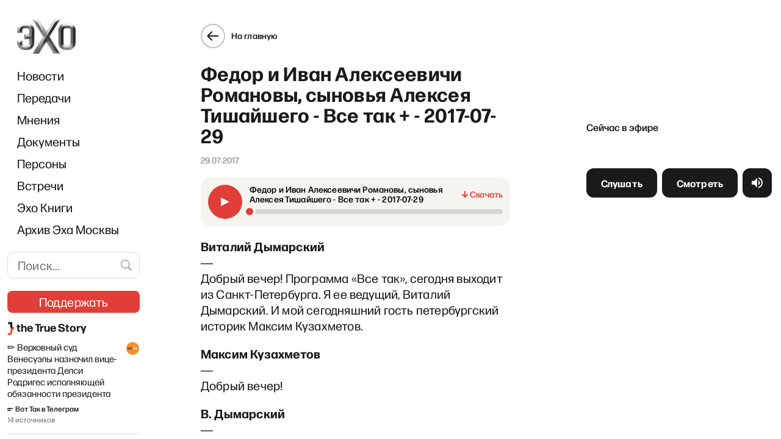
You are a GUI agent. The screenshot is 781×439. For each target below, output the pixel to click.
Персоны (42, 163)
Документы (48, 141)
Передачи (44, 97)
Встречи (40, 185)
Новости (40, 76)
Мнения (38, 119)
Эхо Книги (45, 207)
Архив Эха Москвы (68, 229)
